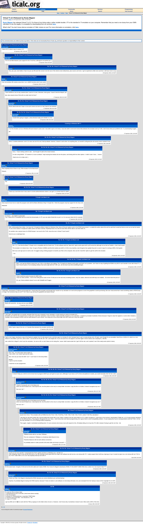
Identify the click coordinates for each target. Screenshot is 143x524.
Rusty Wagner (8, 22)
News (66, 13)
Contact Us (29, 522)
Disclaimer (35, 522)
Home (58, 13)
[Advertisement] (71, 35)
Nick (10, 19)
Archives (62, 13)
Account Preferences (27, 509)
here (54, 24)
